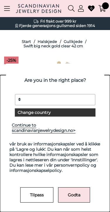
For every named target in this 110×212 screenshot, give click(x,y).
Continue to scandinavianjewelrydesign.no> (43, 127)
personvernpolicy (71, 165)
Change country (34, 112)
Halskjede (47, 41)
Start (26, 41)
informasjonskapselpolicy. (35, 170)
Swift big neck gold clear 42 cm (53, 46)
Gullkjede (73, 41)
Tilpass (37, 195)
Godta (74, 195)
